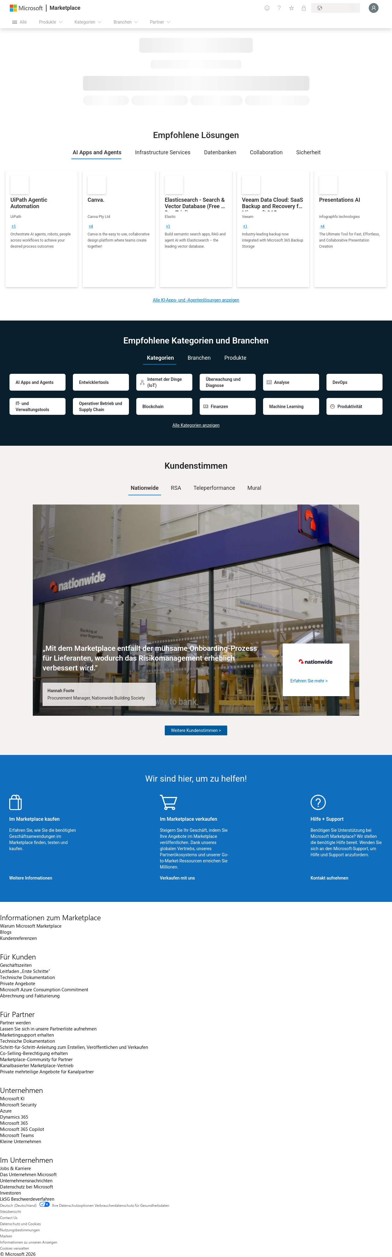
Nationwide (145, 488)
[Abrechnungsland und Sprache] (335, 8)
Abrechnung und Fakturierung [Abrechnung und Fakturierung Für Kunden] (30, 995)
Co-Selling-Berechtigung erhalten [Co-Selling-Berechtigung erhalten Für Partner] (34, 1053)
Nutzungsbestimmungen (20, 1229)
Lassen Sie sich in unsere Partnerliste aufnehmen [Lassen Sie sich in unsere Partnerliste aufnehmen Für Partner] (48, 1029)
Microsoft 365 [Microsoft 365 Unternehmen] (14, 1123)
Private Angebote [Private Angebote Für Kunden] (17, 983)
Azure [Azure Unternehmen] (6, 1111)
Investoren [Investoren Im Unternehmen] (10, 1193)
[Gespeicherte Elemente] (291, 8)
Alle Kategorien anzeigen (196, 425)
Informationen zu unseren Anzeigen (28, 1242)
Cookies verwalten (14, 1248)
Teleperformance (214, 488)
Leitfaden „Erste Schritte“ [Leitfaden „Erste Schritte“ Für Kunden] (25, 971)
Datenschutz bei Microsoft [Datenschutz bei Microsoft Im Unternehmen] (26, 1187)
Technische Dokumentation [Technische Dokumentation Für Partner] (27, 1041)
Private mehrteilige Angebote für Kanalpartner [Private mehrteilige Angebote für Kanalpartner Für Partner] (47, 1071)
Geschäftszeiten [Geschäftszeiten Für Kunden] (16, 965)
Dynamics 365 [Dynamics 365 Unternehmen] (14, 1117)
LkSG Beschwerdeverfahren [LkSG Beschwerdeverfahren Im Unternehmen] (27, 1199)
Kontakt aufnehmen (329, 878)
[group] (13, 226)
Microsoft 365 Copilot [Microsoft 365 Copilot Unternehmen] (22, 1129)
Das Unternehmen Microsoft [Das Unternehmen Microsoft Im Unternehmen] (28, 1174)
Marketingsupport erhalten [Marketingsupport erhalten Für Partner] (27, 1035)
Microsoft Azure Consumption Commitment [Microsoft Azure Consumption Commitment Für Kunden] (44, 989)
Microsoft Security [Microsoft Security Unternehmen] (18, 1104)
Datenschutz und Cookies (20, 1223)
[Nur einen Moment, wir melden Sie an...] (373, 8)
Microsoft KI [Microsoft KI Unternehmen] (12, 1098)
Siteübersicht (10, 1211)
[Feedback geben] (267, 8)
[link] (42, 229)
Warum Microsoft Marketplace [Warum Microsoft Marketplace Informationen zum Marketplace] (31, 926)
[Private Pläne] (304, 8)
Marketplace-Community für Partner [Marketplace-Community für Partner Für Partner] (36, 1059)
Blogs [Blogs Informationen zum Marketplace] (5, 932)
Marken (6, 1235)
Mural (254, 488)
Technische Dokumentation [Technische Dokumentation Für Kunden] (27, 977)
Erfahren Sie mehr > (309, 680)
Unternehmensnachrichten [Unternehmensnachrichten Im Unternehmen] (26, 1180)
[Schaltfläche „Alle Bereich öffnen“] (19, 22)
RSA (176, 488)
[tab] (96, 152)
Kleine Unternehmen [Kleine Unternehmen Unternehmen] (20, 1141)
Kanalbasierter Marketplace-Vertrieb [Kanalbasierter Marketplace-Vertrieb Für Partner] (37, 1065)
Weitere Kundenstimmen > (196, 730)
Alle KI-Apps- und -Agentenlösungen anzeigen (196, 300)
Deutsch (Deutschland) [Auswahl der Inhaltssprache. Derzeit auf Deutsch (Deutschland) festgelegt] (18, 1205)
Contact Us (8, 1217)
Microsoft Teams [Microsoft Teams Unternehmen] (17, 1135)
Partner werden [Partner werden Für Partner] (15, 1022)
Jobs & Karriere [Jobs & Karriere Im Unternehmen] (15, 1168)
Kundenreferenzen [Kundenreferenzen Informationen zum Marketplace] (18, 938)
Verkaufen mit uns (177, 878)
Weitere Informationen (30, 878)
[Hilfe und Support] (279, 8)
